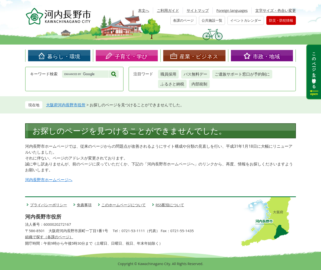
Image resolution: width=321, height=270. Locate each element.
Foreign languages (232, 10)
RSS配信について (170, 204)
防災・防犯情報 (281, 20)
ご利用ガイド (168, 10)
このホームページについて (123, 204)
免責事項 (84, 204)
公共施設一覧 (212, 20)
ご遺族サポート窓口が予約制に (242, 74)
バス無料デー (195, 74)
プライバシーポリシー (48, 204)
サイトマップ (198, 10)
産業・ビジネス (198, 56)
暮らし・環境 (63, 56)
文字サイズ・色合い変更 (275, 10)
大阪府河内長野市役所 (65, 105)
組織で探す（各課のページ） (49, 236)
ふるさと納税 (172, 84)
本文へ (143, 10)
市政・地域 (266, 56)
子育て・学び (131, 56)
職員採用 (168, 74)
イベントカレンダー (245, 20)
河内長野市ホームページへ (48, 179)
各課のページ (183, 20)
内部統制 (199, 84)
